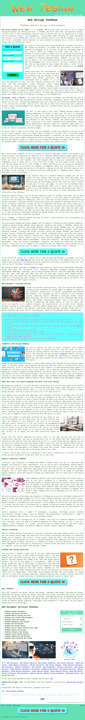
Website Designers (37, 665)
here (78, 310)
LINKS (60, 15)
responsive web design (50, 241)
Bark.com (24, 260)
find (7, 592)
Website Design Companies (54, 673)
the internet (61, 38)
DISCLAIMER (79, 15)
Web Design (6, 267)
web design (57, 231)
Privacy (82, 705)
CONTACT (72, 15)
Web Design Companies (46, 663)
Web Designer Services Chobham (20, 607)
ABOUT (66, 15)
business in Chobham (53, 97)
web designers (44, 188)
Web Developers (49, 667)
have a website (13, 94)
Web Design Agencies (28, 663)
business (60, 217)
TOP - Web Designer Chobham (12, 691)
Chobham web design (23, 223)
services (32, 280)
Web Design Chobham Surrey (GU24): (16, 30)
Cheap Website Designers (18, 665)
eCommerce (63, 354)
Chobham (80, 66)
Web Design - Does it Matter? (13, 97)
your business (18, 192)
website (29, 217)
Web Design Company (53, 665)
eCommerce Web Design (49, 669)
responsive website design (12, 225)
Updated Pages (16, 705)
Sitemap (3, 705)
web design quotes (68, 239)
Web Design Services (68, 669)
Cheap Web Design (75, 671)
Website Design (36, 673)
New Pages (9, 705)
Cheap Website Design (40, 671)
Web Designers (12, 663)
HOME (56, 15)
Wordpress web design (53, 225)
